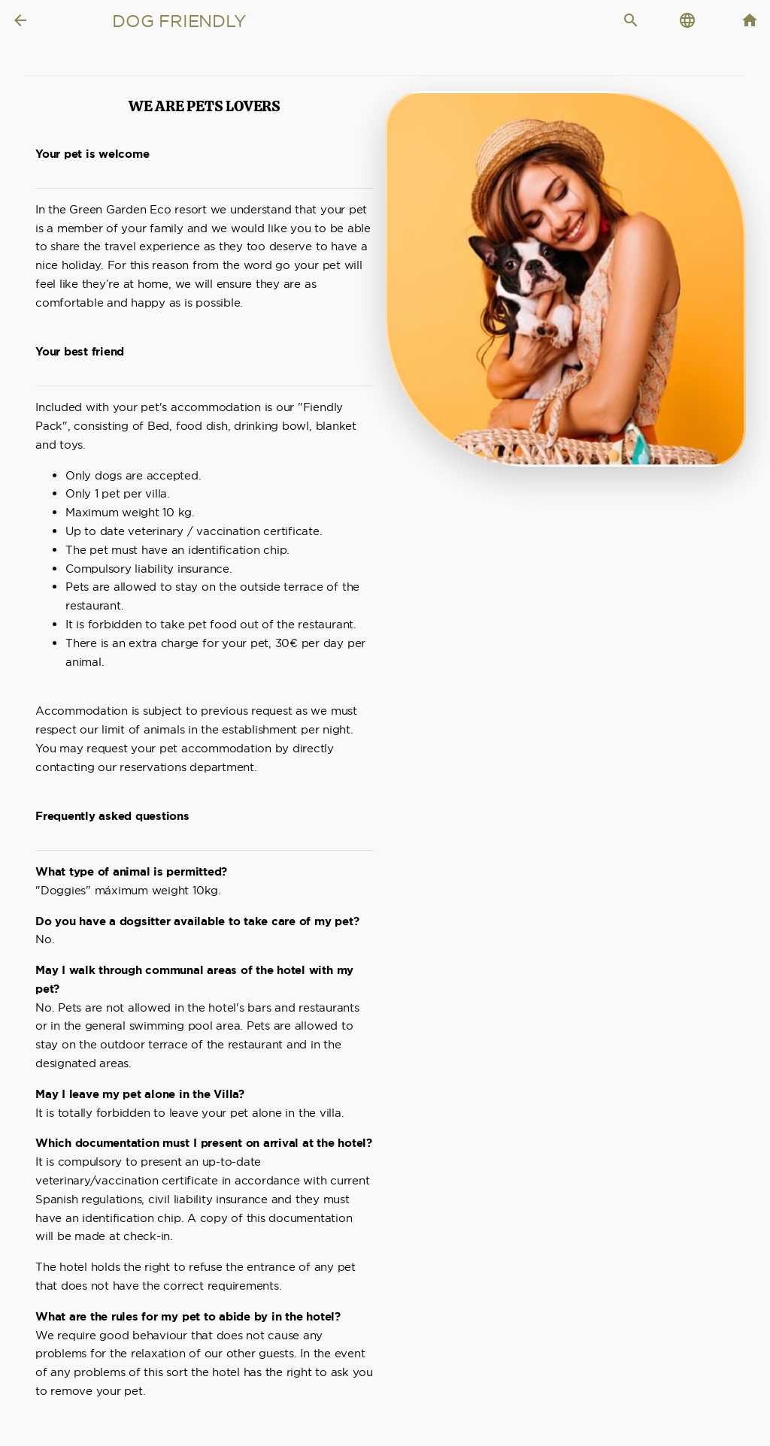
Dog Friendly (178, 21)
